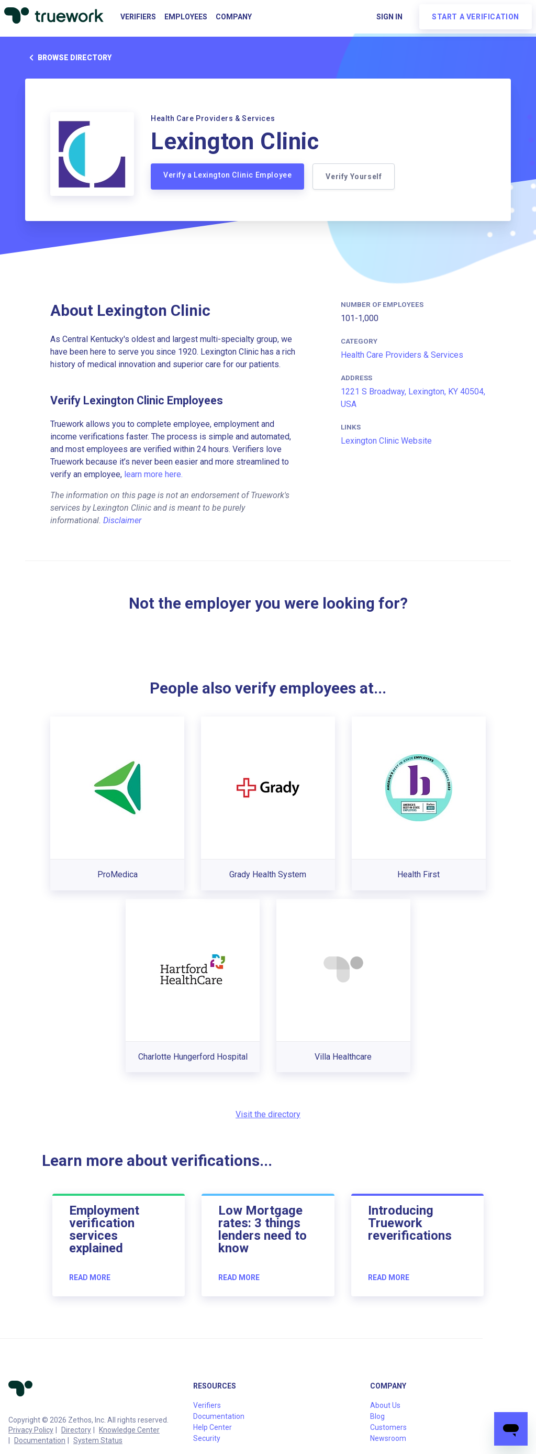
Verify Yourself (354, 176)
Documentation (39, 1440)
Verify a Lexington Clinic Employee (227, 175)
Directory (76, 1430)
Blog (377, 1416)
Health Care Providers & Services (402, 355)
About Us (385, 1405)
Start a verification (475, 17)
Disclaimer (122, 520)
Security (206, 1438)
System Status (97, 1440)
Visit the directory (268, 1114)
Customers (388, 1427)
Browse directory (68, 57)
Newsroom (388, 1438)
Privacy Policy (30, 1430)
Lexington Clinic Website (386, 441)
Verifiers (138, 17)
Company (234, 17)
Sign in (389, 17)
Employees (185, 17)
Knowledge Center (129, 1430)
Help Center (212, 1427)
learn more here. (153, 474)
